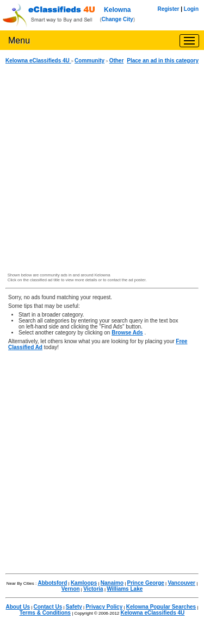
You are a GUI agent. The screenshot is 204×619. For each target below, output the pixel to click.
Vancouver (181, 583)
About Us (18, 607)
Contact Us (48, 607)
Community (89, 61)
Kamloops (84, 583)
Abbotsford (52, 583)
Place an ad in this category (163, 61)
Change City (117, 19)
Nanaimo (112, 583)
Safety (74, 607)
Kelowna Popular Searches (161, 607)
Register (168, 9)
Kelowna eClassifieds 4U (38, 61)
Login (191, 9)
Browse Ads (127, 333)
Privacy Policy (103, 607)
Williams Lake (125, 589)
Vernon (70, 589)
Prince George (145, 583)
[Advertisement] (102, 168)
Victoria (93, 589)
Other (116, 61)
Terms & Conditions (45, 613)
